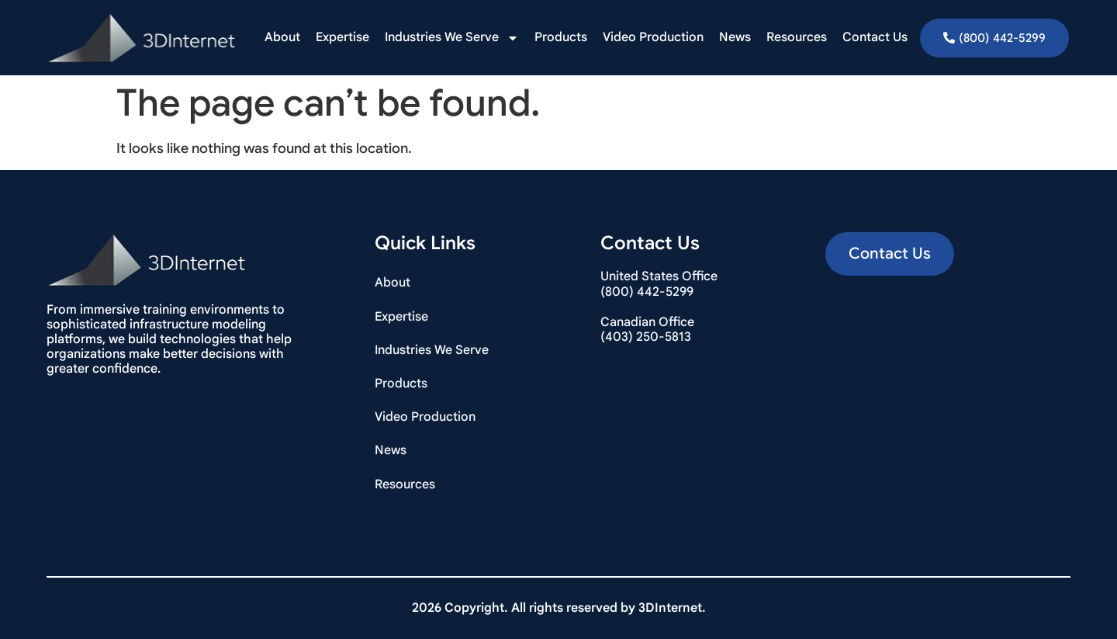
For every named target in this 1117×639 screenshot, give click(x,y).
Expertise (342, 37)
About (282, 37)
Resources (796, 37)
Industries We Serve (452, 38)
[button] (889, 254)
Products (560, 37)
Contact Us (875, 37)
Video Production (653, 37)
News (735, 37)
